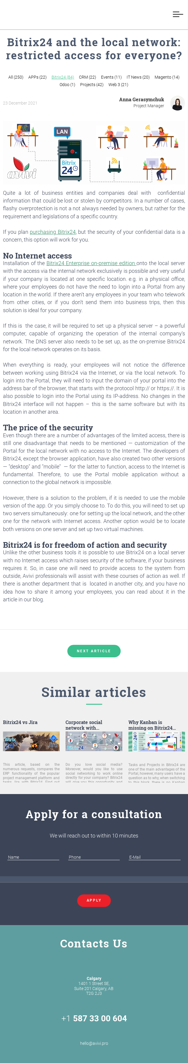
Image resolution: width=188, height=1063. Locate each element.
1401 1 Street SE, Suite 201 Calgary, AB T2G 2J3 (94, 986)
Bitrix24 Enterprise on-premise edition (91, 263)
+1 (94, 1018)
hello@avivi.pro (94, 1036)
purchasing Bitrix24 (52, 232)
